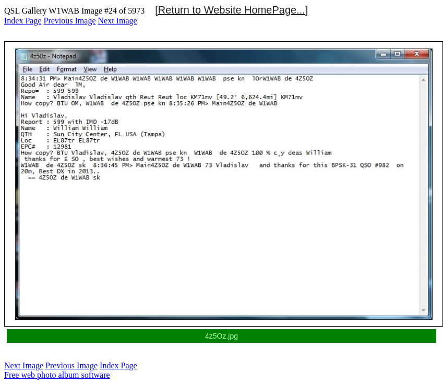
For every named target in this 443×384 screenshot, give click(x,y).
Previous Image (70, 20)
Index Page (23, 20)
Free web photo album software (57, 374)
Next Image (117, 20)
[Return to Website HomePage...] (231, 10)
